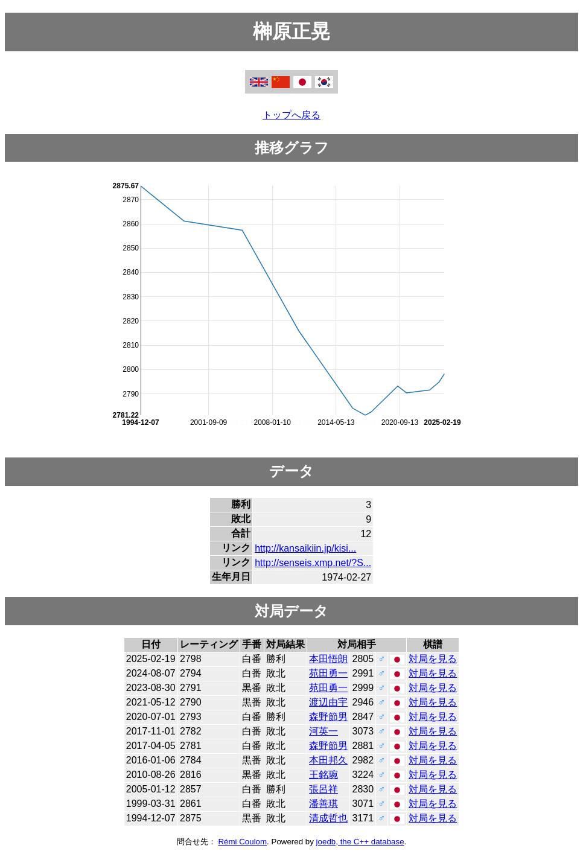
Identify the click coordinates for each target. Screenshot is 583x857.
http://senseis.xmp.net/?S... (313, 563)
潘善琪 (323, 803)
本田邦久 (328, 760)
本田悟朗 (328, 659)
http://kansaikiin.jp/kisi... (305, 548)
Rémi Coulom (242, 841)
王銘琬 (323, 774)
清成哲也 (328, 818)
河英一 (323, 731)
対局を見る (433, 659)
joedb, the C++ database (360, 841)
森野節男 (328, 717)
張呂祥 (323, 789)
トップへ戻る (291, 115)
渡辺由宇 (328, 702)
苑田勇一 (328, 673)
